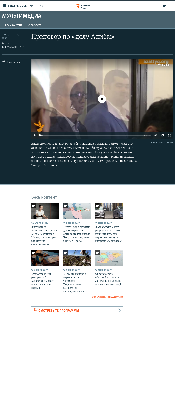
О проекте (34, 25)
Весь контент (13, 25)
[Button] (11, 62)
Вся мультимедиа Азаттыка (107, 297)
